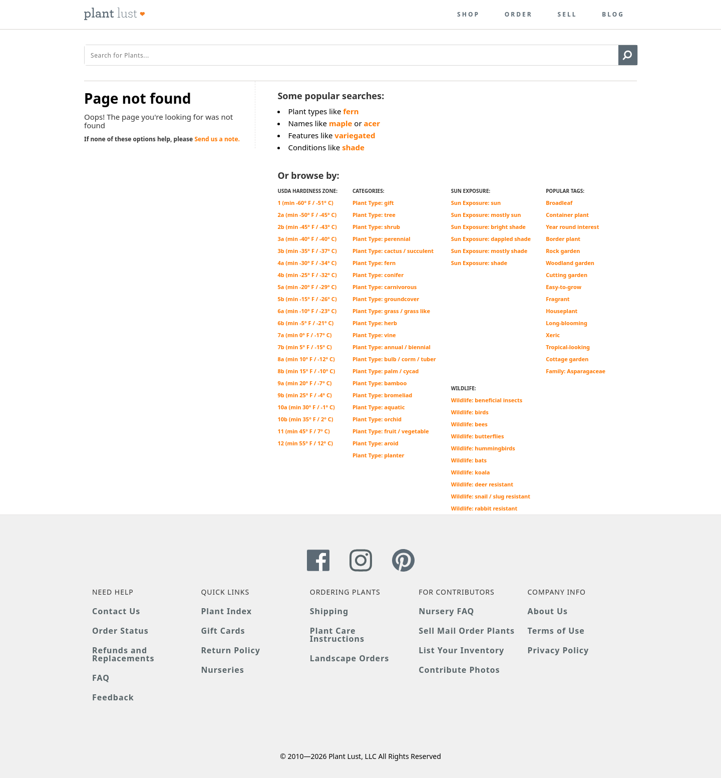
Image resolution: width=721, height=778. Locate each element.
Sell (567, 15)
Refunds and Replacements (123, 654)
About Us (548, 611)
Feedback (113, 697)
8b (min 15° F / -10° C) (306, 371)
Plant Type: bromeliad (382, 395)
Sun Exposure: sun (476, 202)
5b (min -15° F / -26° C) (306, 299)
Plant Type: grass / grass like (391, 311)
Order (519, 15)
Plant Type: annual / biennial (391, 347)
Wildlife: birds (470, 412)
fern (350, 111)
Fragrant (558, 299)
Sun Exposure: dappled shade (491, 238)
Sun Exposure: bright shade (488, 226)
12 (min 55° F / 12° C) (305, 443)
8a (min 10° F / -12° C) (305, 359)
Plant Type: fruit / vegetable (390, 431)
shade (353, 147)
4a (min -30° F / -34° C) (306, 263)
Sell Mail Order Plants (467, 630)
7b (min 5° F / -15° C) (304, 347)
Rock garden (563, 250)
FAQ (101, 677)
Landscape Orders (349, 658)
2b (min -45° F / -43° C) (306, 226)
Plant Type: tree (374, 214)
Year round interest (572, 226)
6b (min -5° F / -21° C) (305, 323)
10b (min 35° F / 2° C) (305, 419)
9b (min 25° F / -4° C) (304, 395)
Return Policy (230, 650)
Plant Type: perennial (381, 238)
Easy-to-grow (563, 287)
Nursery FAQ (446, 611)
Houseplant (561, 311)
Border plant (563, 238)
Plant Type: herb (374, 323)
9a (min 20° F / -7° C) (304, 383)
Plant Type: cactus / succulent (393, 250)
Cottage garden (567, 359)
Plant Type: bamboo (379, 383)
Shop (468, 15)
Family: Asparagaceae (575, 371)
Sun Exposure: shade (479, 263)
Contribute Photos (459, 669)
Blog (613, 15)
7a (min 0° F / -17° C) (304, 335)
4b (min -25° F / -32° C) (306, 275)
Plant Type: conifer (378, 275)
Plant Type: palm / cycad (385, 371)
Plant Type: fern (374, 263)
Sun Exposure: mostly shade (489, 250)
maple (340, 123)
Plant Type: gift (373, 202)
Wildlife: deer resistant (482, 484)
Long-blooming (566, 323)
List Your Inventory (461, 650)
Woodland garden (570, 263)
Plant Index (226, 611)
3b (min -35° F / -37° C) (306, 250)
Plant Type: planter (378, 455)
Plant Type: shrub (376, 226)
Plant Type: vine (374, 335)
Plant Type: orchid (377, 419)
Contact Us (116, 611)
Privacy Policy (558, 650)
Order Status (120, 630)
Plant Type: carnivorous (384, 287)
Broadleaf (559, 202)
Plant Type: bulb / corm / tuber (394, 359)
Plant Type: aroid (375, 443)
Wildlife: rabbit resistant (484, 508)
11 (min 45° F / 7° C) (303, 431)
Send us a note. (217, 139)
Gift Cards (223, 630)
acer (372, 123)
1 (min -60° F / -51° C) (305, 202)
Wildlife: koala (470, 472)
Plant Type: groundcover (385, 299)
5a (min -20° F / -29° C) (306, 287)
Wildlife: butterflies (477, 436)
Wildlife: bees (469, 424)
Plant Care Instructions (337, 634)
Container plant (567, 214)
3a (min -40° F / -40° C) (306, 238)
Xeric (553, 335)
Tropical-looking (568, 347)
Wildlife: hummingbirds (483, 448)
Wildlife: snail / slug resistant (490, 496)
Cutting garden (566, 275)
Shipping (329, 611)
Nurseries (222, 669)
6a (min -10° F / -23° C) (306, 311)
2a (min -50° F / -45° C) (306, 214)
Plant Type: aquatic (378, 407)
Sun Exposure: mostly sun (486, 214)
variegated (354, 135)
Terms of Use (556, 630)
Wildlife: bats (469, 460)
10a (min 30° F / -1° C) (305, 407)
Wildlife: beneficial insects (486, 400)
